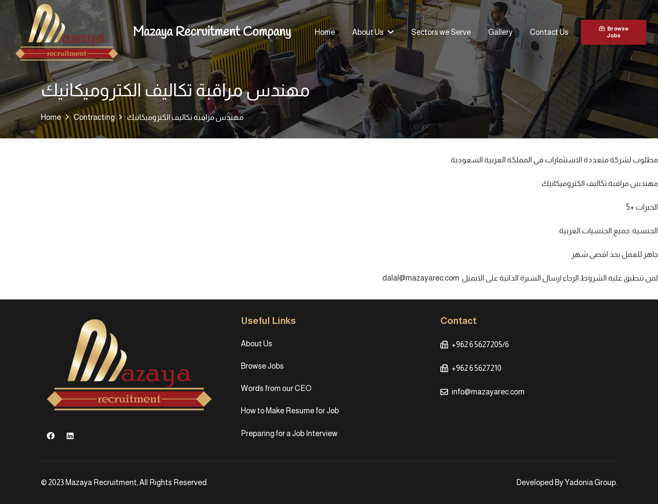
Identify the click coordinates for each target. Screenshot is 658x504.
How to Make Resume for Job (290, 410)
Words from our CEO (276, 388)
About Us (256, 343)
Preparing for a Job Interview (289, 433)
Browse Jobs (262, 366)
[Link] (67, 32)
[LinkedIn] (70, 436)
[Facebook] (50, 436)
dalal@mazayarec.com (420, 278)
